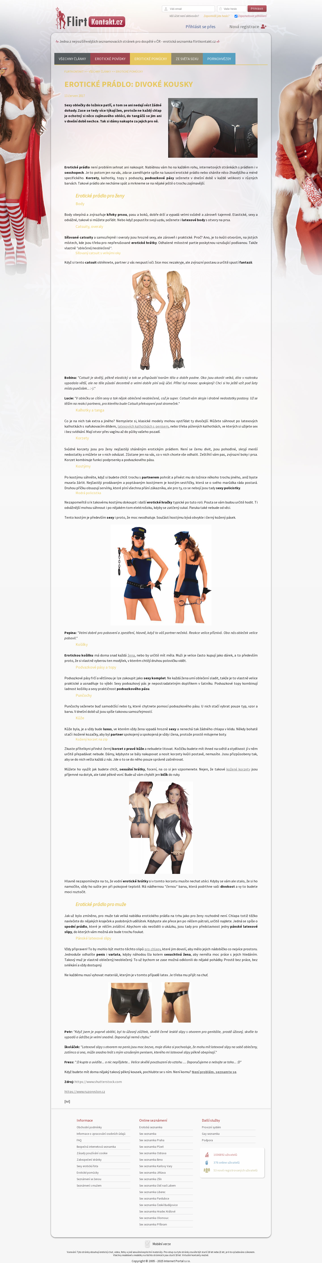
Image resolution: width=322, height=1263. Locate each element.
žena (131, 655)
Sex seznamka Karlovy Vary (155, 1166)
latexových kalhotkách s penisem (143, 426)
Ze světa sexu (187, 59)
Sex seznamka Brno (151, 1160)
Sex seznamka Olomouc (154, 1218)
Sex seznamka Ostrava (152, 1153)
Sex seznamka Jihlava (152, 1173)
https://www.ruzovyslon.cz (84, 1091)
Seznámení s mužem (89, 1185)
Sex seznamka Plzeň (151, 1147)
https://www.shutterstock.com (98, 1081)
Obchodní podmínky (89, 1127)
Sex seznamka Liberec (152, 1192)
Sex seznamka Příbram (153, 1224)
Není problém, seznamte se (214, 1072)
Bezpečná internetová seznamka (96, 1147)
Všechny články (72, 59)
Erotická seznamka (150, 1127)
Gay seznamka (211, 1134)
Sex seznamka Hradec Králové (157, 1211)
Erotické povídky (110, 59)
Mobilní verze (162, 1244)
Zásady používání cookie (92, 1153)
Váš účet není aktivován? (184, 16)
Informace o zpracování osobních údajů (101, 1134)
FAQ (79, 1140)
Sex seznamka (147, 1134)
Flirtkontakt (74, 71)
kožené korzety (238, 769)
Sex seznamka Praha (151, 1140)
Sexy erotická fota (87, 1166)
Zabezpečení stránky (89, 1160)
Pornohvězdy (219, 59)
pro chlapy (152, 949)
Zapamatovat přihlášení (252, 16)
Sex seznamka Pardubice (154, 1198)
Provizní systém (211, 1127)
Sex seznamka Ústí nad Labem (157, 1185)
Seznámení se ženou (89, 1179)
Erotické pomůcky (150, 59)
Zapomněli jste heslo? (216, 16)
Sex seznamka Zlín (150, 1179)
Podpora (207, 1140)
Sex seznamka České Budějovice (158, 1205)
